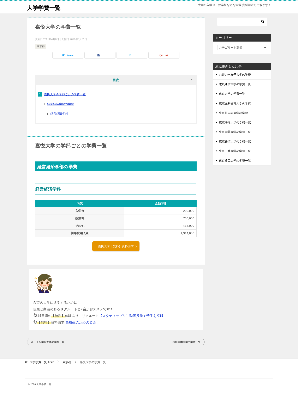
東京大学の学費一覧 (232, 93)
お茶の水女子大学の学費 (235, 74)
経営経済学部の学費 (60, 104)
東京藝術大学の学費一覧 (235, 141)
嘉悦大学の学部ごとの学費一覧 (65, 94)
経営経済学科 (59, 113)
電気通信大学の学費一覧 (235, 84)
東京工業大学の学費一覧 (235, 151)
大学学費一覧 (45, 7)
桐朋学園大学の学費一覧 (187, 342)
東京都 (40, 46)
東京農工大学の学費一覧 (235, 160)
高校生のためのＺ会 (80, 322)
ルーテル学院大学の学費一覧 (47, 342)
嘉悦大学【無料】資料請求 (118, 246)
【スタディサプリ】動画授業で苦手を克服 (131, 316)
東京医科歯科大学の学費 (235, 103)
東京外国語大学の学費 (233, 113)
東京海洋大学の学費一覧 (235, 122)
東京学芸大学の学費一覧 (235, 132)
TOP (42, 362)
